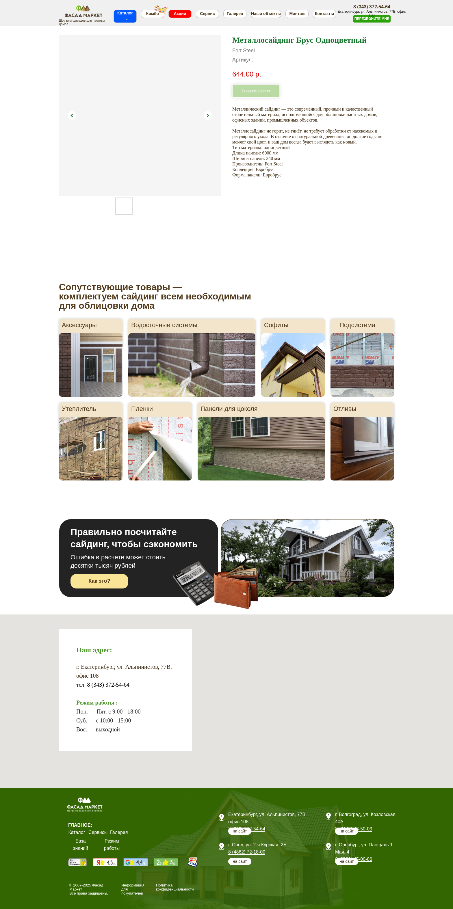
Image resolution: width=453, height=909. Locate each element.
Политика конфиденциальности (175, 887)
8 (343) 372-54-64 (108, 684)
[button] (372, 19)
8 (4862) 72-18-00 (246, 852)
